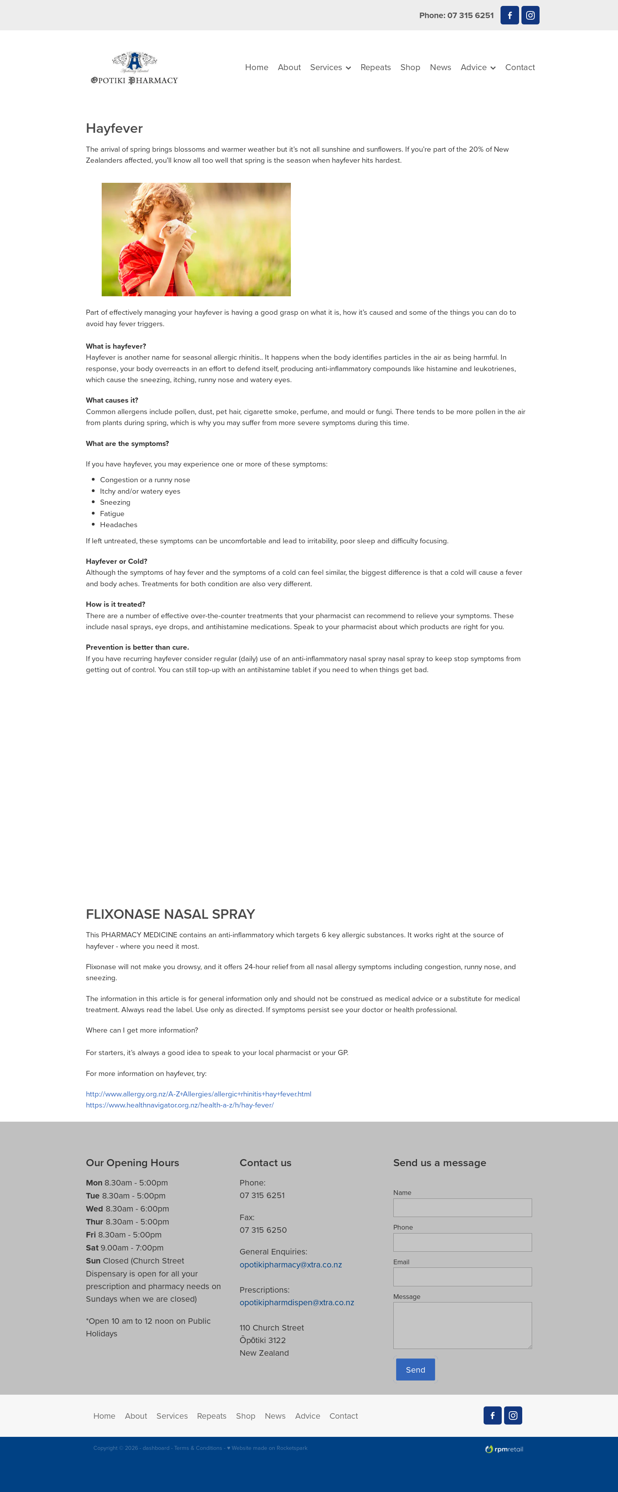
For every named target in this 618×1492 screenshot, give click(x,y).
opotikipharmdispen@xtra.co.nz (297, 1302)
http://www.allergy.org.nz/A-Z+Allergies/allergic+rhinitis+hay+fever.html (198, 1093)
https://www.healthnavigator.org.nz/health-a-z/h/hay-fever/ (180, 1104)
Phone (403, 1227)
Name (402, 1192)
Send (415, 1369)
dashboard (156, 1448)
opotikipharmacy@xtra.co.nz (291, 1264)
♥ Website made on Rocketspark (267, 1448)
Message (407, 1296)
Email (401, 1261)
